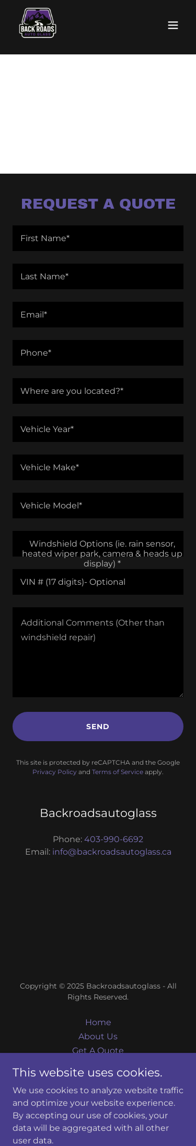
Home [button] (98, 1022)
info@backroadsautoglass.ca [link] (111, 852)
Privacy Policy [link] (54, 772)
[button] (173, 25)
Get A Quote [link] (98, 1051)
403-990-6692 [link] (113, 839)
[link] (38, 25)
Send (98, 726)
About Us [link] (98, 1036)
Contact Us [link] (98, 1065)
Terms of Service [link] (117, 772)
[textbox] (98, 238)
